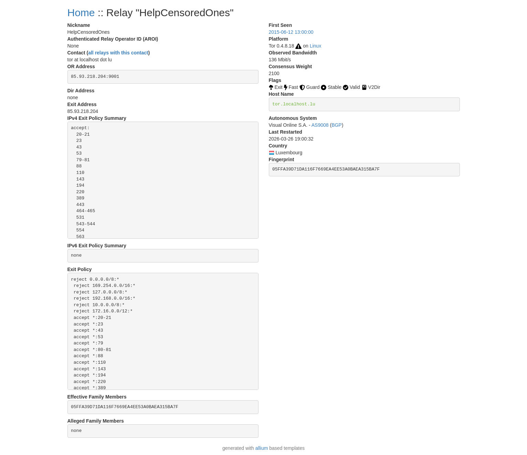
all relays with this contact (118, 52)
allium (261, 448)
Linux (315, 46)
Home (81, 12)
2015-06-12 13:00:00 (291, 32)
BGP (336, 125)
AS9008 (320, 125)
